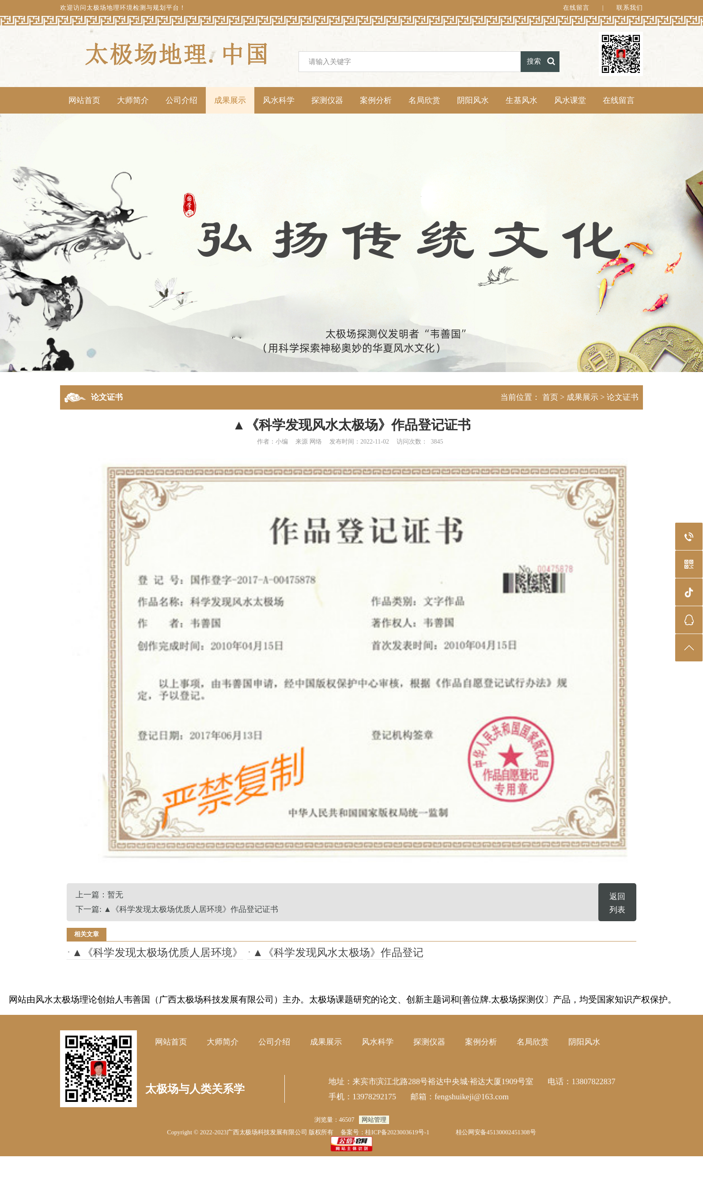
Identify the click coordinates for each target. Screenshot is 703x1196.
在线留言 (576, 7)
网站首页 (84, 100)
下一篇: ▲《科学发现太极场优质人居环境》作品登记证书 (177, 909)
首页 (550, 397)
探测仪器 (327, 100)
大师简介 (133, 100)
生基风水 (521, 100)
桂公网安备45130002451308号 (496, 1132)
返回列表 (617, 903)
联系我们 (629, 7)
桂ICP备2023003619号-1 (397, 1132)
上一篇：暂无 (99, 894)
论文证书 (623, 397)
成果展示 (230, 100)
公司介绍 (181, 100)
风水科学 (279, 100)
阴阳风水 (473, 100)
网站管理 (374, 1119)
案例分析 (376, 100)
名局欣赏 (424, 100)
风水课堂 (570, 100)
